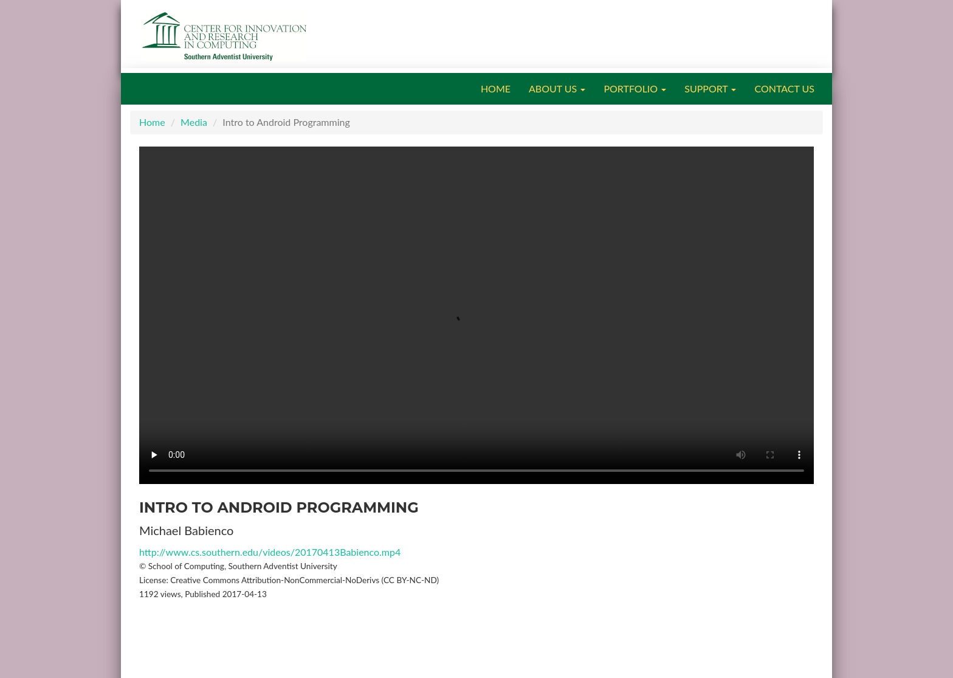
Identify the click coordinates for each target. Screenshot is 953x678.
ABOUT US (557, 88)
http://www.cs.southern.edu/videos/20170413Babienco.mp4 (270, 552)
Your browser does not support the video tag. (476, 315)
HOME (496, 88)
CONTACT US (784, 88)
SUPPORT (710, 88)
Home (152, 122)
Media (194, 122)
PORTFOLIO (635, 88)
